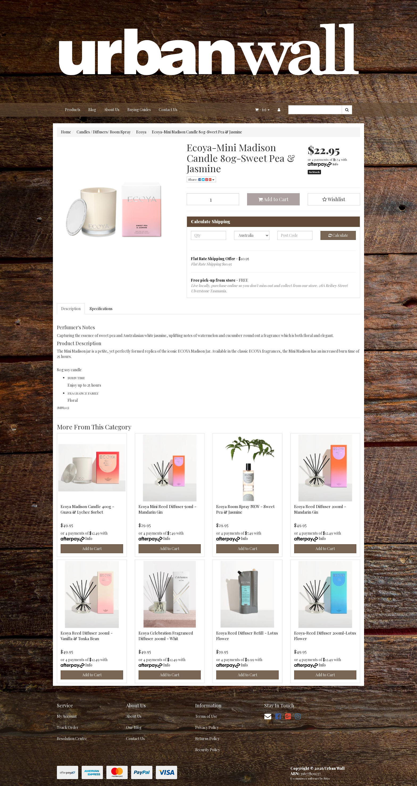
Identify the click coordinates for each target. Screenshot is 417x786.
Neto (327, 778)
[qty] (208, 235)
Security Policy (207, 749)
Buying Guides (139, 109)
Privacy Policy (207, 727)
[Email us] (267, 716)
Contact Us (168, 109)
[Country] (251, 235)
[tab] (71, 308)
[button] (334, 199)
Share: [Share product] (201, 179)
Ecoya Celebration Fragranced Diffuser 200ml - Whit (166, 635)
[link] (278, 716)
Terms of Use (206, 716)
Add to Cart (273, 199)
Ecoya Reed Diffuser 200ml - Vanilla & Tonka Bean (86, 635)
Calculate (338, 235)
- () (262, 109)
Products (72, 109)
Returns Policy (207, 738)
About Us (111, 109)
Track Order (67, 727)
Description (71, 308)
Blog (92, 109)
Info (335, 164)
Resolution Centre (72, 738)
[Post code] (295, 235)
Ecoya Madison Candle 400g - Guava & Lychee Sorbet (87, 509)
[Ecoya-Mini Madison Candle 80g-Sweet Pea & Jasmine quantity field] (213, 199)
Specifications (101, 308)
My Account (67, 716)
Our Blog (133, 727)
